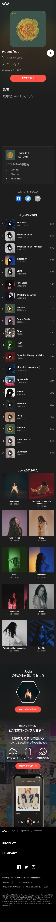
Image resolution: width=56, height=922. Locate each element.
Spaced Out (14, 501)
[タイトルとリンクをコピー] (38, 198)
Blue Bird (42, 648)
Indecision (41, 575)
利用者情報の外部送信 (11, 887)
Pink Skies (14, 611)
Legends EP (24, 153)
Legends (15, 170)
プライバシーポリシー (24, 882)
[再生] (50, 53)
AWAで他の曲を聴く (27, 709)
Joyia (19, 57)
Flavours (15, 174)
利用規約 (6, 882)
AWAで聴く (28, 78)
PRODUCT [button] (9, 843)
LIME (14, 575)
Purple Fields (14, 538)
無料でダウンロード (28, 766)
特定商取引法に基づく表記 (37, 887)
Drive (41, 611)
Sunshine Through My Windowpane (41, 502)
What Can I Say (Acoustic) (14, 648)
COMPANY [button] (9, 853)
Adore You (38, 831)
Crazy (41, 538)
